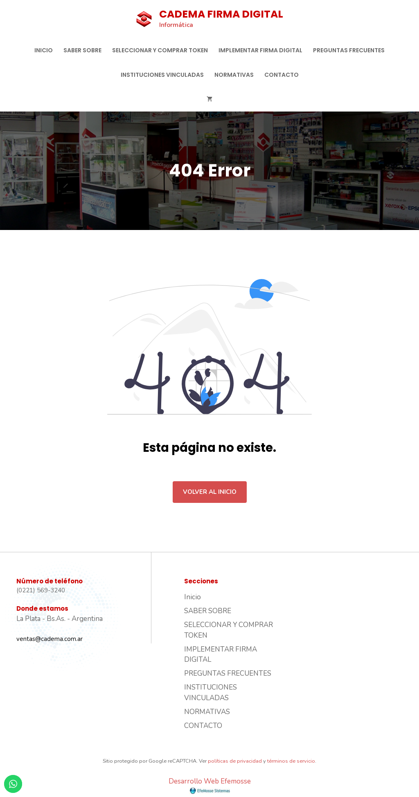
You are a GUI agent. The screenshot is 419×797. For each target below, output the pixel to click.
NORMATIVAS (234, 75)
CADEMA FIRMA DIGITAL (221, 14)
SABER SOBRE (82, 50)
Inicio (43, 50)
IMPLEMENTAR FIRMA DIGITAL (260, 50)
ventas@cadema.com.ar (49, 639)
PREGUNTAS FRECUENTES (349, 50)
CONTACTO (281, 75)
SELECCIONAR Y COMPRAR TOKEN (160, 50)
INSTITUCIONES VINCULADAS (162, 75)
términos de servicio (291, 761)
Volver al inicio (210, 492)
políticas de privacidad (235, 761)
